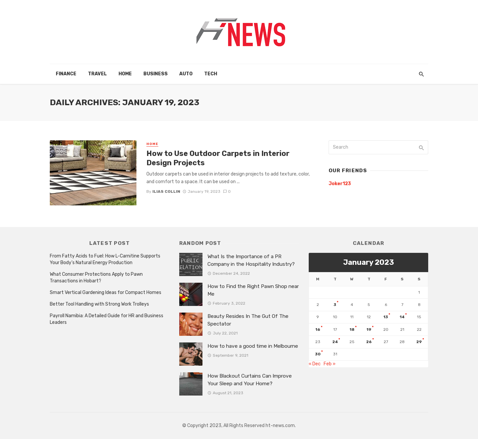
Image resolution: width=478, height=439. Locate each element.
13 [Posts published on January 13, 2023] (385, 317)
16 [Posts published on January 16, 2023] (317, 329)
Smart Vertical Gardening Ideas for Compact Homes (105, 292)
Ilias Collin (166, 191)
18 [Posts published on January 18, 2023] (352, 329)
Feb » (330, 364)
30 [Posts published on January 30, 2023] (318, 354)
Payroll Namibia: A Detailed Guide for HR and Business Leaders (106, 319)
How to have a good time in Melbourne (252, 346)
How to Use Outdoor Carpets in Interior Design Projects (217, 158)
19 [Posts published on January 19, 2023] (368, 329)
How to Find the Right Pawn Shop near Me (253, 290)
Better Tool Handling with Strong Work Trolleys (99, 304)
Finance (66, 74)
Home (125, 74)
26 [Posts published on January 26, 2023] (369, 341)
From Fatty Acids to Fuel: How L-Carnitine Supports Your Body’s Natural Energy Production (105, 259)
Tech (210, 74)
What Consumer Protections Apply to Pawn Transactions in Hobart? (96, 277)
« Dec (315, 364)
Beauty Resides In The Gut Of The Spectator (247, 320)
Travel (97, 74)
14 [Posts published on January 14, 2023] (402, 317)
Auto (186, 74)
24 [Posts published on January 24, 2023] (335, 341)
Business (155, 74)
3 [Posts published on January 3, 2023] (335, 304)
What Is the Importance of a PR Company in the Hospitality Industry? (251, 260)
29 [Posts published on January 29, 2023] (419, 341)
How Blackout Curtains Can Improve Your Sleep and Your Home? (249, 380)
